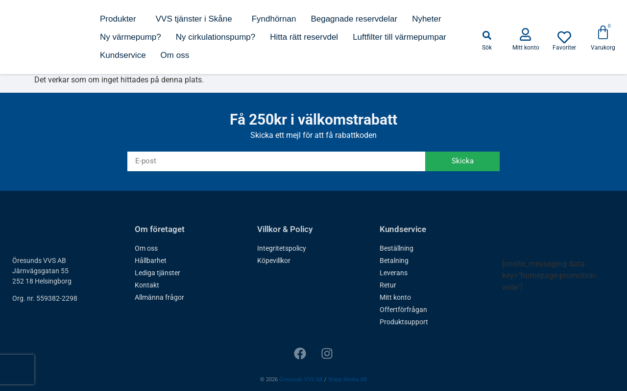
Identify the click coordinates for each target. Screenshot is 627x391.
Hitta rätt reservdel (304, 37)
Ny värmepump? (130, 37)
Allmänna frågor (159, 297)
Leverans (394, 273)
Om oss (175, 55)
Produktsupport (404, 322)
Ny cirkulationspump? (216, 37)
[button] (487, 35)
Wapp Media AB (347, 379)
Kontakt (147, 285)
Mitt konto (395, 297)
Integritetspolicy (281, 248)
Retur (388, 285)
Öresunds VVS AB (301, 379)
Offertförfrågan (403, 309)
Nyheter (426, 19)
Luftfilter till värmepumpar (399, 37)
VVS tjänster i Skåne (196, 19)
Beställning (396, 248)
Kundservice (123, 55)
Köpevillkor (273, 260)
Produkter (120, 19)
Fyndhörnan (274, 19)
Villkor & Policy (285, 229)
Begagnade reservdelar (354, 19)
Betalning (394, 260)
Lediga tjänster (157, 273)
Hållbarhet (151, 260)
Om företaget (160, 229)
